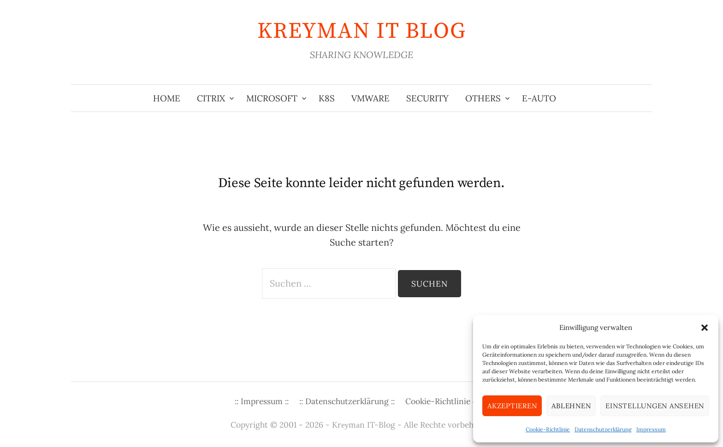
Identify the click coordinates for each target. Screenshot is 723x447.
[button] (704, 327)
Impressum (651, 429)
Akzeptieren (512, 405)
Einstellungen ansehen (654, 405)
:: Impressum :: (262, 401)
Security (427, 98)
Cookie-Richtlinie (548, 429)
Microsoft (271, 98)
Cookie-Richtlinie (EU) (446, 401)
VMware (370, 98)
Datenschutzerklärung (603, 429)
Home (166, 98)
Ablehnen (571, 405)
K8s (327, 98)
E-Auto (539, 98)
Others (483, 98)
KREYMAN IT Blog (361, 31)
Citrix (211, 98)
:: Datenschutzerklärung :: (347, 401)
